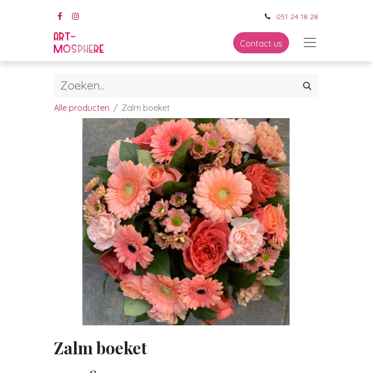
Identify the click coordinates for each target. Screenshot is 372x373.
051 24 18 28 (297, 16)
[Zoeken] (307, 85)
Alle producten (81, 108)
